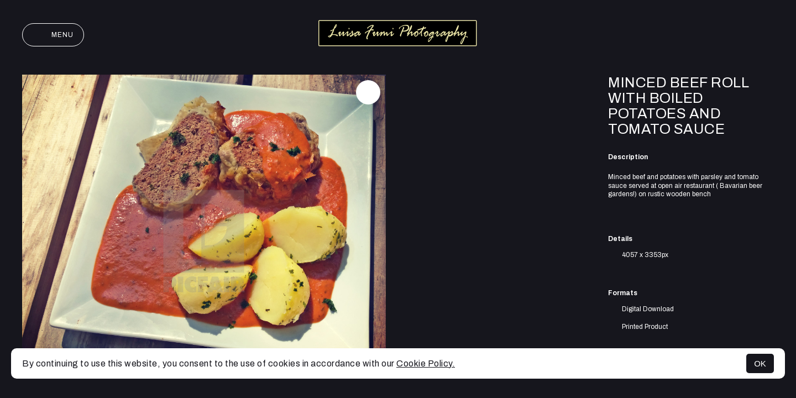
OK (760, 363)
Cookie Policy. (425, 363)
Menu (53, 34)
